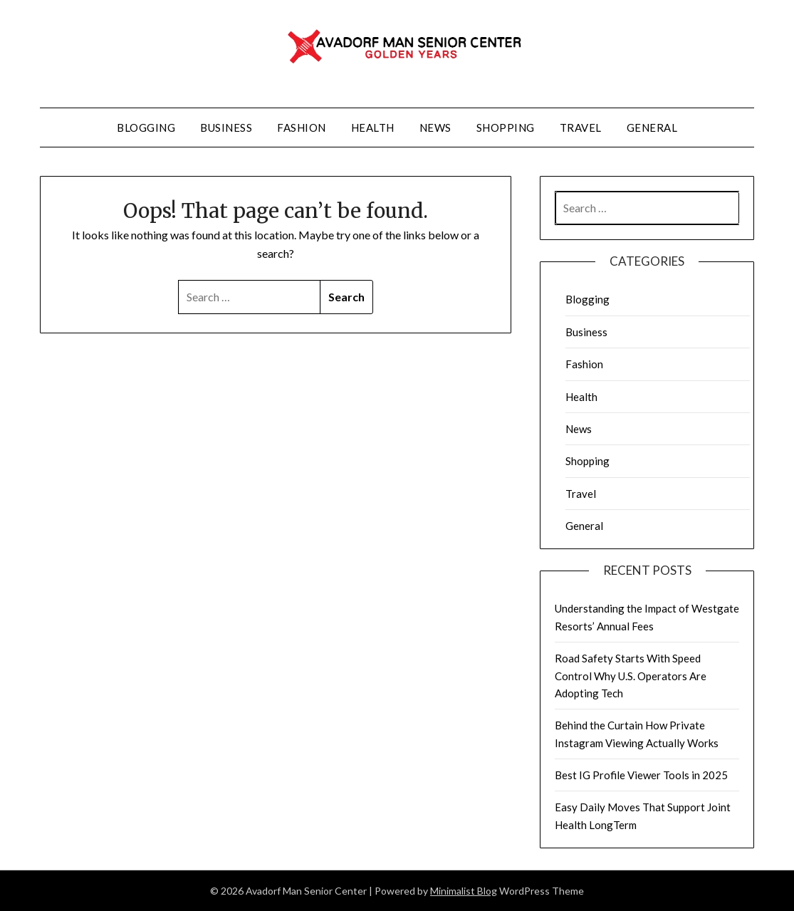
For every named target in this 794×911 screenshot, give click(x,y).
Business (226, 127)
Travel (581, 127)
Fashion (301, 127)
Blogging (146, 127)
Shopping (505, 127)
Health (373, 127)
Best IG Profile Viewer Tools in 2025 (641, 775)
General (652, 127)
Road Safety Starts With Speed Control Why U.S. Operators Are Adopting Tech (630, 675)
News (435, 127)
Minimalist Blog (463, 891)
